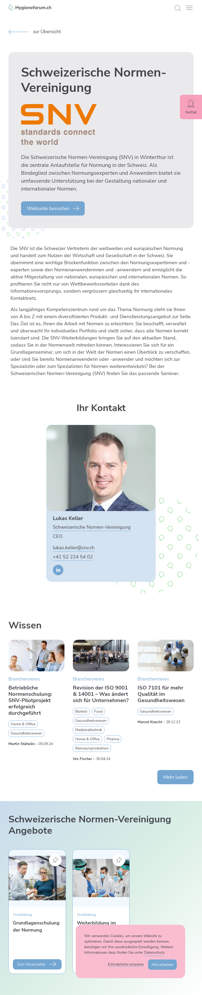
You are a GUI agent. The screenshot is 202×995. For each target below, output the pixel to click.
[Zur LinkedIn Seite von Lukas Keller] (58, 570)
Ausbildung (22, 914)
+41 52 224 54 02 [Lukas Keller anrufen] (73, 557)
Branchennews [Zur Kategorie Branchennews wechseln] (24, 679)
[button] (189, 7)
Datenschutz (154, 952)
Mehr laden (175, 777)
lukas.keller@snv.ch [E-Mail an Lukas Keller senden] (73, 547)
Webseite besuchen (48, 208)
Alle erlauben (162, 964)
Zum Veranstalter (31, 964)
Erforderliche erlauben (126, 964)
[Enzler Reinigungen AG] (89, 7)
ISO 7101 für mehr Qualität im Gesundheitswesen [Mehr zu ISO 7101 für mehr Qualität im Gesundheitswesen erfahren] (161, 694)
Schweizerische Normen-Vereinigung (92, 527)
